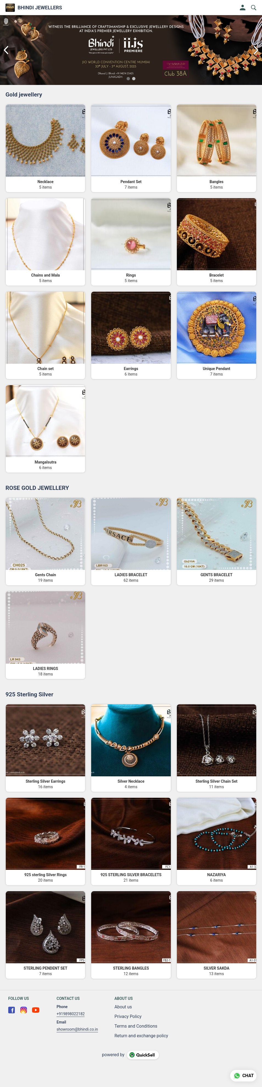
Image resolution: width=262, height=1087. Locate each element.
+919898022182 (71, 1014)
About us (123, 1006)
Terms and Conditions (136, 1026)
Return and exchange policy (141, 1035)
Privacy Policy (128, 1016)
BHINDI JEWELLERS (40, 7)
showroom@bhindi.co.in (77, 1029)
